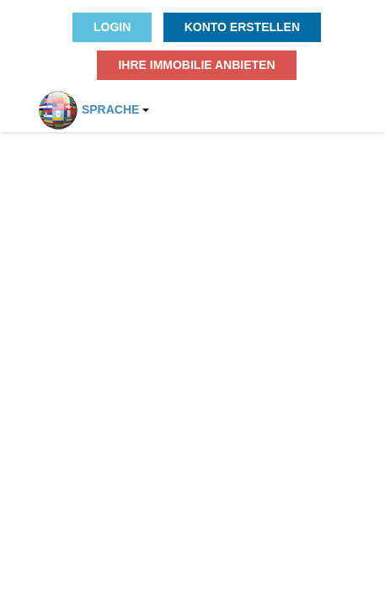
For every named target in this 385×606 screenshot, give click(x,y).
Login (112, 27)
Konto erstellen (242, 27)
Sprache (84, 105)
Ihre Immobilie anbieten (196, 65)
